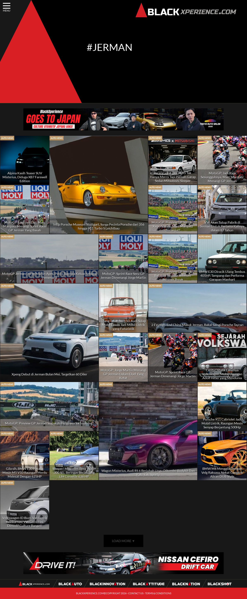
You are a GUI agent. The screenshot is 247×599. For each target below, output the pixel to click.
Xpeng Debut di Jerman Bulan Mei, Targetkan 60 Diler (49, 374)
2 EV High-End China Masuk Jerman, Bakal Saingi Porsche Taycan (197, 325)
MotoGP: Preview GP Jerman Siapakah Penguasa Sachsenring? (49, 423)
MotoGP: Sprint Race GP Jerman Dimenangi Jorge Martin (173, 374)
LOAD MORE (123, 541)
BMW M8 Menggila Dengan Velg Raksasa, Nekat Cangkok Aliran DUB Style (222, 472)
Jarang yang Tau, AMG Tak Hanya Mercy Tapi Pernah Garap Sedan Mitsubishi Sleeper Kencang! (173, 178)
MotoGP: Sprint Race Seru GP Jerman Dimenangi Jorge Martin (123, 275)
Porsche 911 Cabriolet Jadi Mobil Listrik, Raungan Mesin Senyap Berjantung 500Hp (222, 423)
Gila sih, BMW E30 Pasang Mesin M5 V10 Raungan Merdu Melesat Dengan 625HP (24, 472)
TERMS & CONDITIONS (158, 593)
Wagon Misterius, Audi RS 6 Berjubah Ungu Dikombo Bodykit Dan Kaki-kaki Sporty (148, 472)
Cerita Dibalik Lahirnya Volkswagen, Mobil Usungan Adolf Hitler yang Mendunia (222, 374)
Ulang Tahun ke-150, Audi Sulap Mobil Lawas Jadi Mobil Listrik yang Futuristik (123, 325)
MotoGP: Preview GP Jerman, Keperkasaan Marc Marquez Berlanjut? (173, 226)
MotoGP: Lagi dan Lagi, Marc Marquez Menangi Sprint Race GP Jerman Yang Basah (24, 226)
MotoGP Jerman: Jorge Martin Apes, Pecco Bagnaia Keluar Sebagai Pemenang (49, 275)
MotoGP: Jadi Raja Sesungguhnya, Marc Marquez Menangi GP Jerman (222, 177)
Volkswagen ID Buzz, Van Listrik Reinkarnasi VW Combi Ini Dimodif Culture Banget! (24, 521)
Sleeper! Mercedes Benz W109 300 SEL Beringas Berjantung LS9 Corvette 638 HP (74, 472)
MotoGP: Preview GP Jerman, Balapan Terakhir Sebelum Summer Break (173, 275)
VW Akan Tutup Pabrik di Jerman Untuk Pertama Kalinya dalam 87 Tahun (222, 226)
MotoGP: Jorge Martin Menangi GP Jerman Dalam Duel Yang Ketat (123, 374)
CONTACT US (135, 593)
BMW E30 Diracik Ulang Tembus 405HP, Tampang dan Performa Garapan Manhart (222, 275)
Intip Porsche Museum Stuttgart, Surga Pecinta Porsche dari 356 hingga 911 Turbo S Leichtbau (98, 226)
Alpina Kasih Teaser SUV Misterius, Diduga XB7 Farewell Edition (24, 177)
